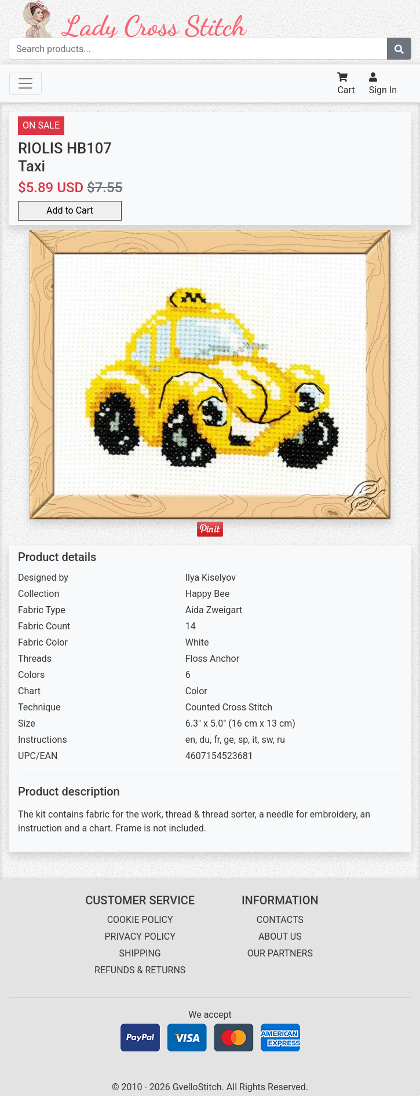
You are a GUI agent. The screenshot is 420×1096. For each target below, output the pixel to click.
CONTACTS (280, 919)
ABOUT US (280, 936)
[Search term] (198, 49)
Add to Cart (69, 210)
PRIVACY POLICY (139, 936)
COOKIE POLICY (140, 919)
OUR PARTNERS (280, 953)
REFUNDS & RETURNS (139, 970)
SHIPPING (140, 953)
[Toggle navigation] (25, 83)
